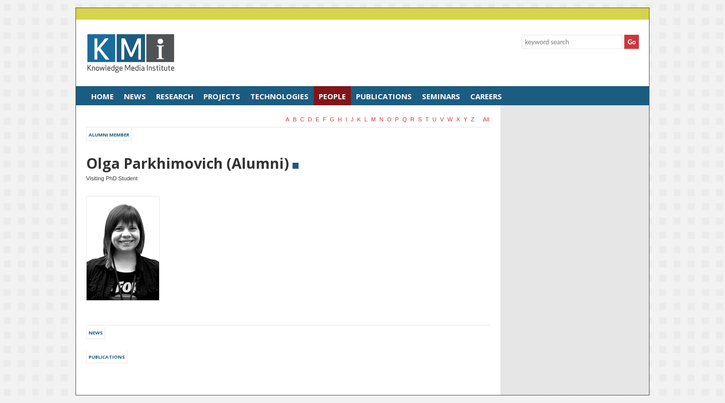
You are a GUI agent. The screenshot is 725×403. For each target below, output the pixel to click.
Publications (384, 96)
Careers (486, 96)
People (332, 96)
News (135, 96)
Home (102, 96)
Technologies (279, 96)
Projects (221, 96)
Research (174, 96)
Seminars (441, 96)
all (486, 119)
